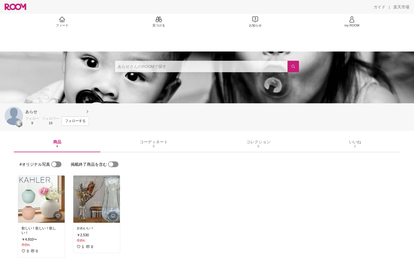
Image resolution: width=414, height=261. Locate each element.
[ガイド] (379, 6)
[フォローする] (75, 121)
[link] (41, 199)
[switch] (56, 164)
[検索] (293, 66)
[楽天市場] (401, 6)
